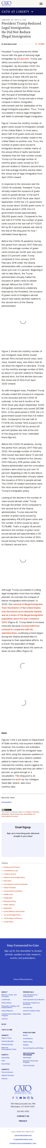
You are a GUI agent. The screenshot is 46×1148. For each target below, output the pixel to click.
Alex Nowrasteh (10, 44)
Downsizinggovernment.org (23, 1143)
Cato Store (7, 1030)
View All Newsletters (23, 979)
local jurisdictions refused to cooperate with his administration (21, 629)
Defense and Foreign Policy (14, 877)
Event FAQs (6, 1064)
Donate (5, 1035)
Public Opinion (9, 905)
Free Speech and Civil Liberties (16, 884)
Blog (4, 1024)
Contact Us (23, 1116)
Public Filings (28, 1042)
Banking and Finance (12, 867)
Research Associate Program (30, 1061)
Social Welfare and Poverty (14, 911)
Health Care (8, 894)
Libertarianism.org (23, 1136)
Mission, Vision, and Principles (9, 995)
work (18, 779)
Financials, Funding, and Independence (10, 1007)
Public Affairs (7, 1003)
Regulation (8, 908)
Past (3, 1061)
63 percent (23, 58)
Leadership (6, 1000)
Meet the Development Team (9, 1048)
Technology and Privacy (13, 918)
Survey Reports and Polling (33, 1048)
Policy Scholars (7, 1072)
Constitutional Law (11, 871)
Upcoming (5, 1057)
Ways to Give (7, 1038)
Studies (26, 1045)
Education (7, 881)
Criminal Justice (10, 874)
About (5, 992)
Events (5, 1055)
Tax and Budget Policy (12, 915)
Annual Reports (7, 1011)
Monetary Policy (10, 901)
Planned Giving (7, 1045)
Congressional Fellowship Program (11, 1015)
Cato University (28, 1066)
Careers (5, 1019)
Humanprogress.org (22, 1139)
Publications (29, 1033)
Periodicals (28, 992)
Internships (27, 1057)
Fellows (4, 1079)
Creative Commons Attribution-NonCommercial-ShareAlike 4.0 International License (20, 814)
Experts (5, 1069)
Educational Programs (29, 1054)
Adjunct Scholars (8, 1075)
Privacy (23, 1121)
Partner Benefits (8, 1041)
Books (25, 1035)
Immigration (8, 898)
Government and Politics (13, 891)
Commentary (28, 1038)
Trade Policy (8, 922)
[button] (23, 11)
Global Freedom (10, 888)
